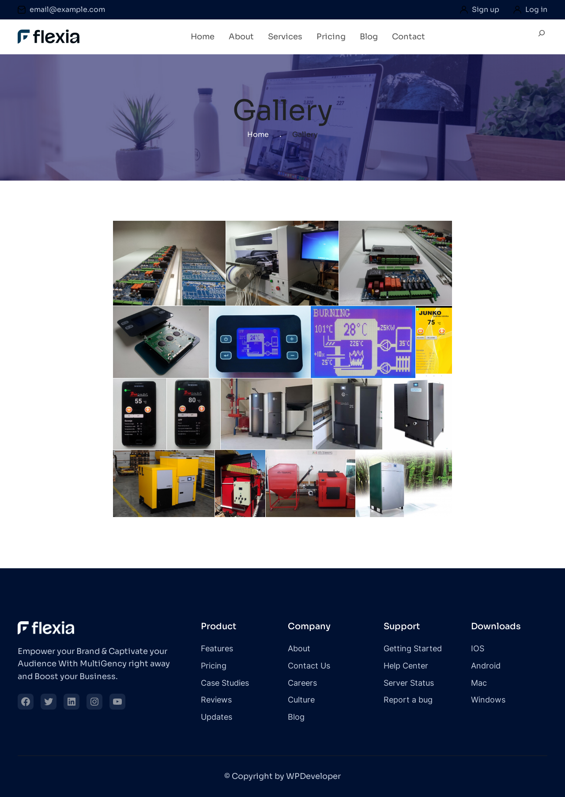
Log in (536, 9)
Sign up (485, 9)
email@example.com (67, 9)
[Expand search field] (541, 37)
